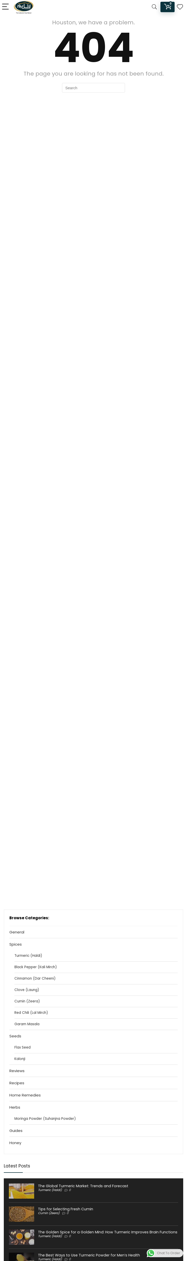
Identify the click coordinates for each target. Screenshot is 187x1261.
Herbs (14, 1107)
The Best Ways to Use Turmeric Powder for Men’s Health (89, 1255)
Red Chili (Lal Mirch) (31, 1012)
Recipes (16, 1083)
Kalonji (19, 1058)
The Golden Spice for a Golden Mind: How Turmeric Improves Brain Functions (107, 1232)
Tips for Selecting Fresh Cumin (65, 1209)
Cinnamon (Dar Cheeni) (34, 978)
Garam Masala (26, 1024)
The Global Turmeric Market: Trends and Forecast (83, 1185)
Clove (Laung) (26, 989)
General (16, 932)
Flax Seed (22, 1047)
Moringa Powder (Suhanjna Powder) (45, 1118)
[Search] (154, 7)
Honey (15, 1142)
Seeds (15, 1036)
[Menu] (6, 7)
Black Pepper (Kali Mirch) (35, 967)
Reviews (17, 1070)
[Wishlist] (180, 7)
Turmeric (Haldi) (28, 955)
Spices (15, 944)
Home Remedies (25, 1095)
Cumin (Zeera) (27, 1001)
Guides (16, 1130)
